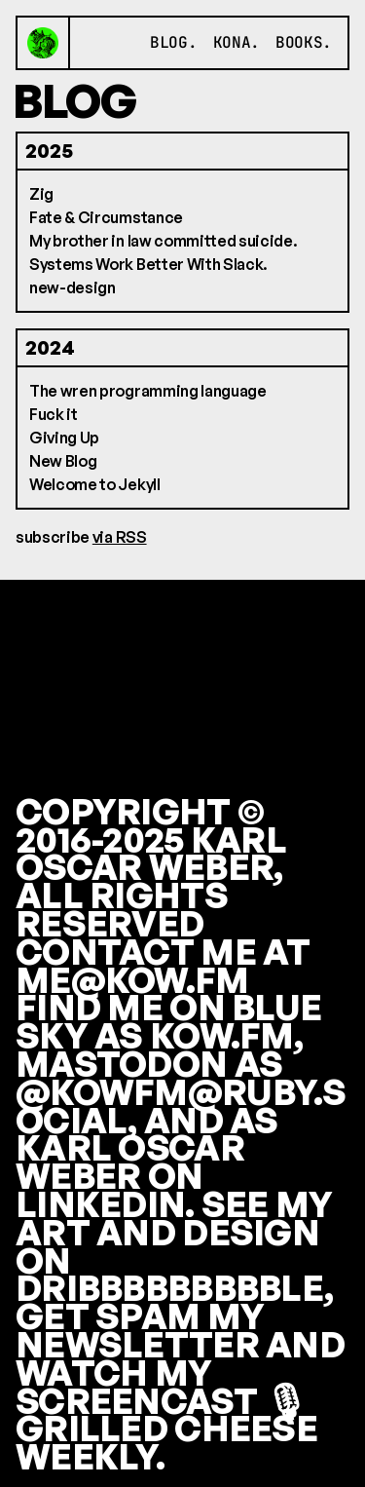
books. (303, 42)
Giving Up (64, 437)
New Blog (62, 461)
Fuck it (53, 414)
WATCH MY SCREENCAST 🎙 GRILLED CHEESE (166, 1401)
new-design (72, 287)
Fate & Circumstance (106, 217)
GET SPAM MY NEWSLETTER (140, 1330)
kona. (236, 42)
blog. (173, 42)
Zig (41, 194)
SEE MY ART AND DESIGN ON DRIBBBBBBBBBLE (174, 1246)
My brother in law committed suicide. (163, 240)
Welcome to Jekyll (95, 484)
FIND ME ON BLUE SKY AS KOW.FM (168, 1021)
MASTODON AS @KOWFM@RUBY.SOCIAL (181, 1092)
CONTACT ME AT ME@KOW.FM (163, 966)
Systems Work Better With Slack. (148, 264)
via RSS (119, 537)
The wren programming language (148, 390)
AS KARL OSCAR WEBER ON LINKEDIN (147, 1162)
